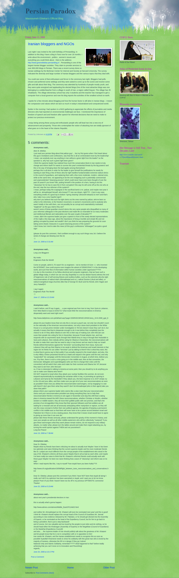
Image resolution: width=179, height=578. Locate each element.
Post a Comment (37, 557)
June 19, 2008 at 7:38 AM (43, 433)
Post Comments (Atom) (45, 573)
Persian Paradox (50, 11)
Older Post (109, 567)
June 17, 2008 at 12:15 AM (44, 297)
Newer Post (31, 567)
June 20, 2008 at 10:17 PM (44, 552)
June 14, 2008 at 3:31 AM (43, 242)
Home (70, 567)
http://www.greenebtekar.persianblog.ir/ (43, 63)
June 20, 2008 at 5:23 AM (43, 486)
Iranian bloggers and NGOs (51, 44)
